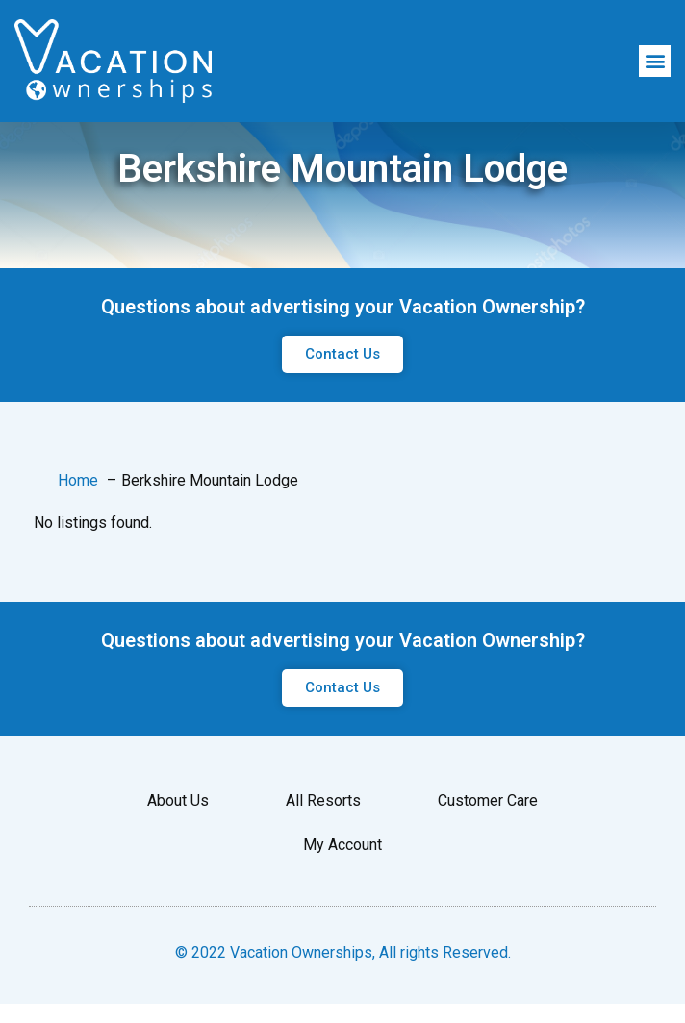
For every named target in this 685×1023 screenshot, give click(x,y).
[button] (655, 61)
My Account (342, 896)
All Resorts (323, 852)
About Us (178, 852)
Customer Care (488, 852)
